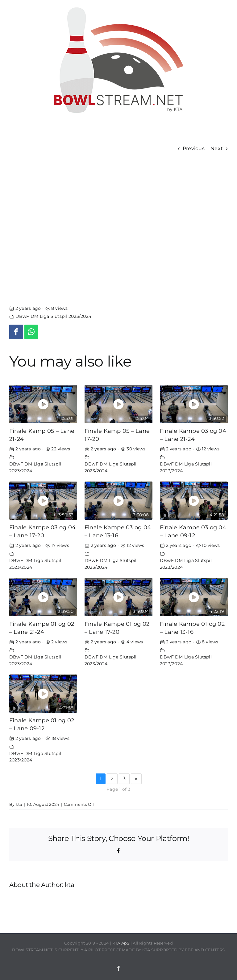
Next (216, 148)
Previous (194, 148)
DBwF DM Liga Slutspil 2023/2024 (53, 316)
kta (19, 804)
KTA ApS (121, 943)
